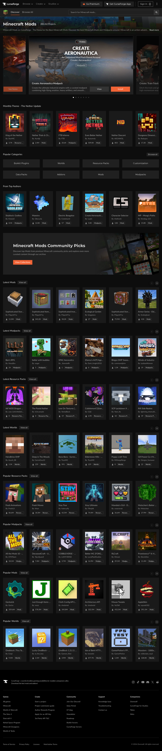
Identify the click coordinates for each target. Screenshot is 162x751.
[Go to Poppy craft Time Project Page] (120, 450)
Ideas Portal (71, 706)
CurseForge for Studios (139, 706)
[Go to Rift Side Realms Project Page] (147, 402)
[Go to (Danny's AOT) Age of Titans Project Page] (94, 353)
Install (120, 89)
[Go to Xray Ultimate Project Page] (94, 499)
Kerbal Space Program (11, 723)
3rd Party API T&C (42, 718)
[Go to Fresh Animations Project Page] (14, 499)
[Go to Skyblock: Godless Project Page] (14, 209)
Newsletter (71, 714)
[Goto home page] (11, 4)
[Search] (156, 12)
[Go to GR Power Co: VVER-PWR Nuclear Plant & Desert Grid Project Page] (147, 450)
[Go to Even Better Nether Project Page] (94, 129)
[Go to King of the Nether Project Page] (14, 129)
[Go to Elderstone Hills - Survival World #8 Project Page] (94, 450)
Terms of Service (9, 744)
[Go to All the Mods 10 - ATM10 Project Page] (14, 547)
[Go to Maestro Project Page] (41, 209)
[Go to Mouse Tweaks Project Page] (120, 595)
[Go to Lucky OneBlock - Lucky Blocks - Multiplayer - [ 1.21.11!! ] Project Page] (41, 644)
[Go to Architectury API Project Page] (94, 595)
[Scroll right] (157, 283)
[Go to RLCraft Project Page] (120, 547)
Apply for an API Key (43, 714)
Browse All (27, 12)
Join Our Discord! (73, 702)
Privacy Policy (24, 744)
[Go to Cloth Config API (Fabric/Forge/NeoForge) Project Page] (67, 595)
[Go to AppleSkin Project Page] (147, 595)
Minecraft (7, 706)
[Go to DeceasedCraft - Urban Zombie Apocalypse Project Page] (41, 547)
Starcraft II (7, 718)
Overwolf (133, 702)
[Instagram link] (133, 682)
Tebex (132, 710)
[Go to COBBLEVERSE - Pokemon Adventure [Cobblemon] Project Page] (67, 547)
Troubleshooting (104, 706)
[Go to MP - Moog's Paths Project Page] (147, 209)
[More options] (156, 4)
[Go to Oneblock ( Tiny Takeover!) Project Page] (14, 644)
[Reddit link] (157, 682)
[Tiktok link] (138, 682)
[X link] (152, 682)
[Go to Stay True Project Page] (67, 499)
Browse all (152, 154)
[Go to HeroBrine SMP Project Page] (14, 450)
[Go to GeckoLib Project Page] (14, 595)
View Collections (22, 262)
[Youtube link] (142, 682)
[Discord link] (147, 682)
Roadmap (70, 718)
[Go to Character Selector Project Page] (120, 209)
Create (41, 4)
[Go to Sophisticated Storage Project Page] (120, 305)
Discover (15, 12)
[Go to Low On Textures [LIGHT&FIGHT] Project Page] (67, 402)
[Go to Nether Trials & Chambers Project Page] (41, 129)
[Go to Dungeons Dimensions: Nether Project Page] (147, 129)
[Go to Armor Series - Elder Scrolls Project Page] (147, 305)
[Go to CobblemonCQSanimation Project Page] (94, 402)
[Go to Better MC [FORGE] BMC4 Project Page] (94, 547)
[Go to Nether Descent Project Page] (120, 129)
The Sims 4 (7, 714)
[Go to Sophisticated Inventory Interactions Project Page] (67, 305)
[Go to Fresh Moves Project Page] (41, 499)
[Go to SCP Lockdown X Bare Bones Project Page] (120, 402)
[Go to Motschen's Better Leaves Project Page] (147, 499)
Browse (28, 4)
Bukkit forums (72, 723)
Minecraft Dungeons (11, 727)
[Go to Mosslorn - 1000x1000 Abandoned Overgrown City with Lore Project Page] (147, 644)
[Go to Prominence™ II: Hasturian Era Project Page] (147, 547)
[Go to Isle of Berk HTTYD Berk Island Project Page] (94, 644)
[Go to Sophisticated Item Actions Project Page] (41, 305)
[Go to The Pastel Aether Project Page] (41, 402)
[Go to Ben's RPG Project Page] (14, 353)
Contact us (102, 710)
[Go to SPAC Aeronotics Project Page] (67, 353)
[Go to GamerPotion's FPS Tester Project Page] (120, 644)
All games (6, 702)
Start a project (40, 702)
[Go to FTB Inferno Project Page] (67, 129)
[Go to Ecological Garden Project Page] (94, 305)
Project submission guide (44, 706)
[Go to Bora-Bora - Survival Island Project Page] (67, 450)
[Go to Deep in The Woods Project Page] (41, 450)
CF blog (70, 710)
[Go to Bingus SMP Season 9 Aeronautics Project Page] (120, 353)
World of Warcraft (10, 710)
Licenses (36, 744)
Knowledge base (104, 702)
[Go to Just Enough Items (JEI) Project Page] (41, 595)
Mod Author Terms (50, 744)
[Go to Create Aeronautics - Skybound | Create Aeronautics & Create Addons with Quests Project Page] (94, 209)
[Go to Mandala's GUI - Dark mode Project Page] (120, 499)
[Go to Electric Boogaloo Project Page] (67, 209)
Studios (53, 4)
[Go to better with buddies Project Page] (41, 353)
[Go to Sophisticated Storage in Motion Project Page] (14, 305)
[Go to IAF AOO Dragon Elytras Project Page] (14, 402)
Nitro (132, 714)
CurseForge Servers (74, 727)
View (99, 89)
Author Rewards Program (45, 710)
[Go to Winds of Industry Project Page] (147, 353)
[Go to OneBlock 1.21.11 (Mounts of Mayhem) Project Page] (67, 644)
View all (22, 282)
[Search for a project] (111, 12)
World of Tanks (9, 731)
